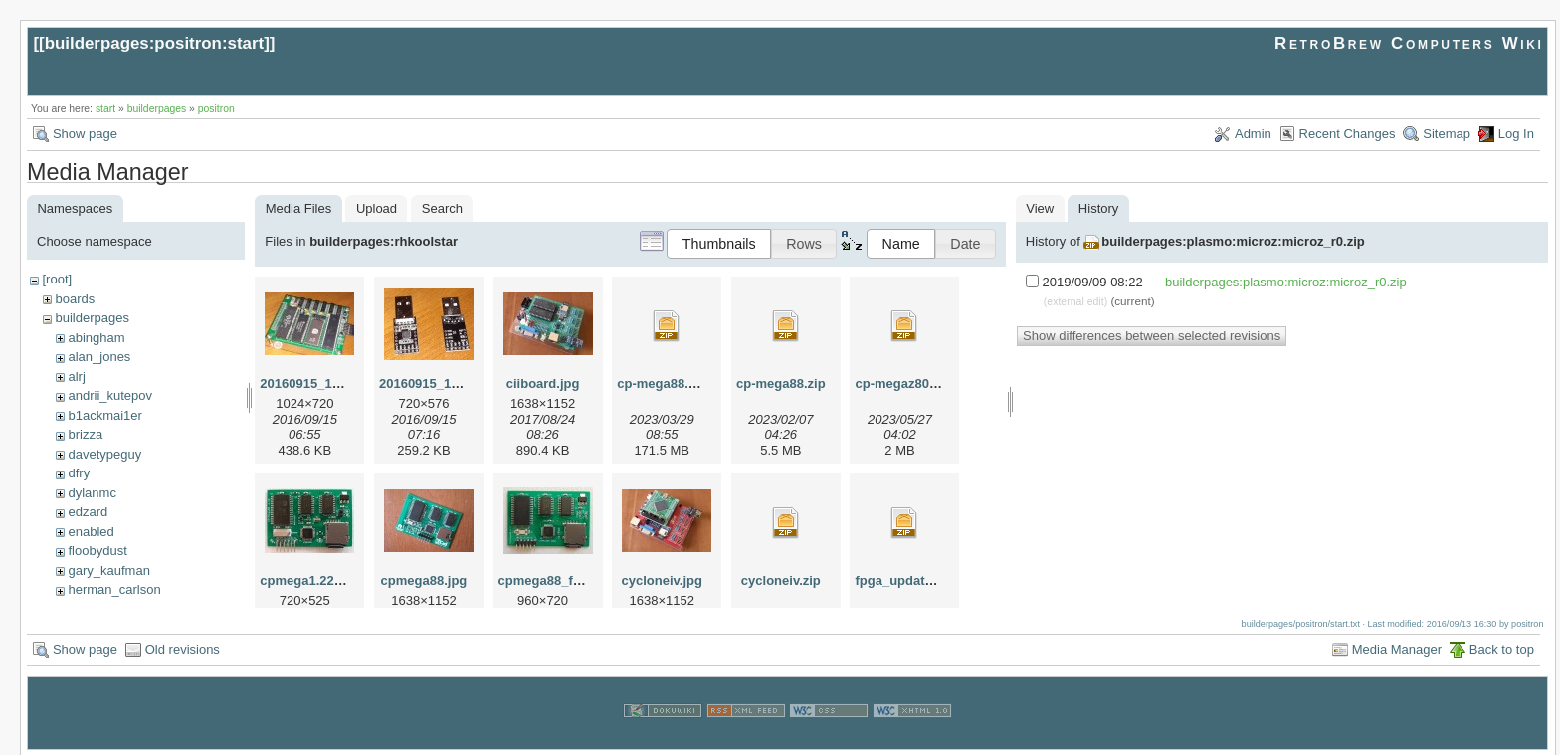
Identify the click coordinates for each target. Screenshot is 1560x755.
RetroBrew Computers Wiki (1409, 43)
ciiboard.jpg (543, 383)
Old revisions (182, 647)
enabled (90, 531)
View (1040, 208)
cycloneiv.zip (781, 580)
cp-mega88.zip (781, 383)
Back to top (1501, 647)
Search (442, 208)
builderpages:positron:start (155, 43)
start (105, 108)
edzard (87, 511)
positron (216, 108)
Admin (1253, 133)
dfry (79, 473)
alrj (76, 376)
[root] (57, 279)
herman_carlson (114, 589)
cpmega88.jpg (424, 580)
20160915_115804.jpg (444, 383)
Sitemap (1446, 133)
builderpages (157, 108)
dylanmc (91, 492)
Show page (85, 133)
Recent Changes (1347, 133)
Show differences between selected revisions (1151, 335)
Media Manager (1397, 647)
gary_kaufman (108, 570)
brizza (85, 434)
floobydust (97, 550)
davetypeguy (104, 454)
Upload (376, 208)
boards (75, 298)
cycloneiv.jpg (662, 580)
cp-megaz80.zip (902, 383)
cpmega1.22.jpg (308, 580)
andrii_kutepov (110, 395)
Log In (1516, 133)
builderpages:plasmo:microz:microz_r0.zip (1232, 241)
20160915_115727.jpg (325, 383)
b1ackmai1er (104, 415)
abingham (96, 337)
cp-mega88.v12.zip (674, 383)
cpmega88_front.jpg (560, 580)
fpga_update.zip (904, 580)
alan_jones (99, 356)
